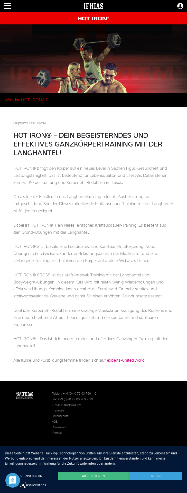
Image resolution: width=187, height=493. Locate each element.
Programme (20, 123)
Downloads (59, 427)
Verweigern (31, 476)
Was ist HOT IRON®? (26, 100)
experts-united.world (126, 360)
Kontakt (57, 433)
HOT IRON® (38, 123)
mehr (155, 476)
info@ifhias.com (71, 405)
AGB (55, 421)
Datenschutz (60, 416)
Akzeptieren (93, 476)
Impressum (59, 410)
